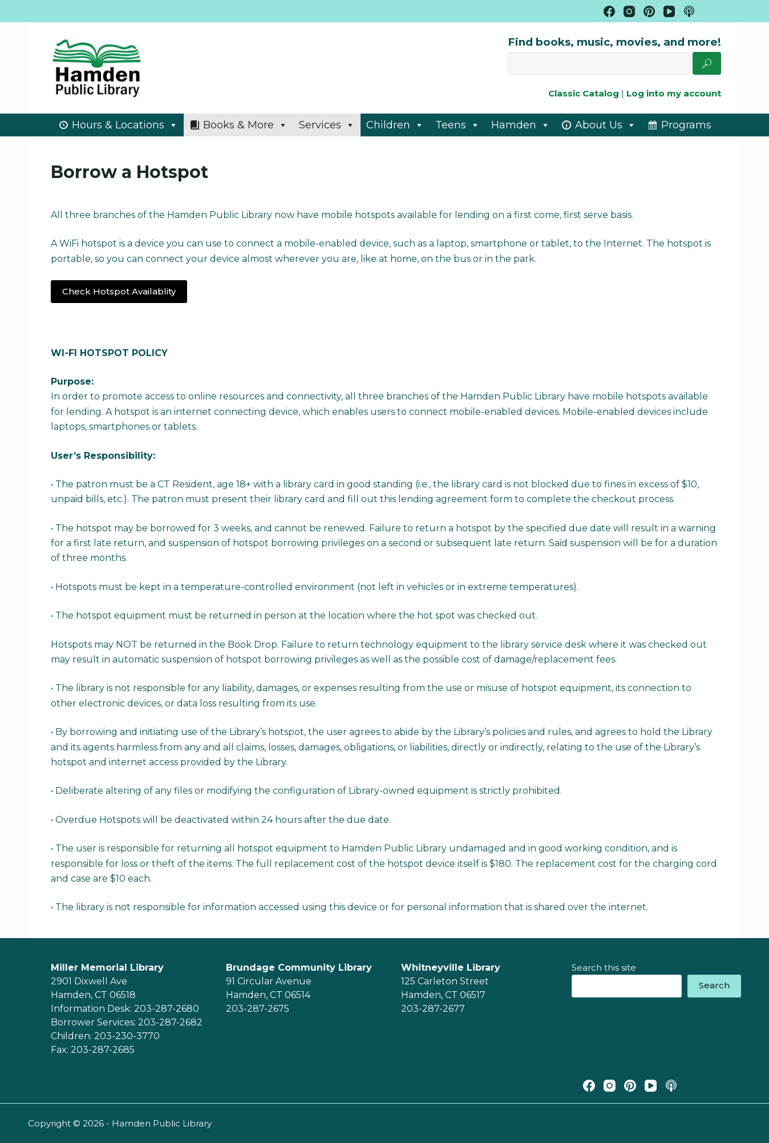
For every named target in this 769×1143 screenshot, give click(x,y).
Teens (457, 125)
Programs (686, 125)
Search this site (604, 967)
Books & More (245, 125)
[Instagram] (629, 11)
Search (714, 985)
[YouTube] (669, 11)
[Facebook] (609, 11)
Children (395, 125)
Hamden (520, 125)
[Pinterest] (649, 11)
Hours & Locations (125, 125)
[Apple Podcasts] (689, 11)
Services (327, 125)
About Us (605, 125)
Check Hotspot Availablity (119, 291)
